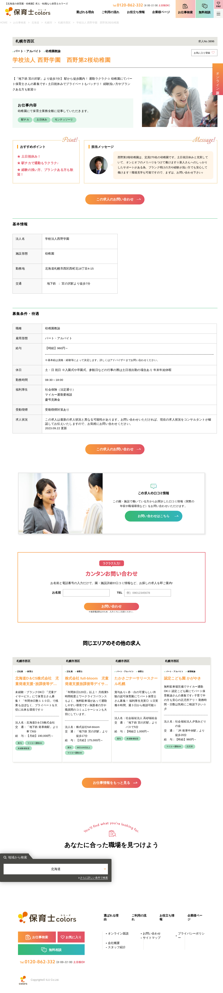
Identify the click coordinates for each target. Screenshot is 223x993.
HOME (4, 22)
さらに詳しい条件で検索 (150, 878)
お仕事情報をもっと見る (111, 781)
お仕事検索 (185, 12)
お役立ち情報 (136, 12)
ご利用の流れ (110, 12)
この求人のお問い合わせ (115, 199)
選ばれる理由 (85, 12)
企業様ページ (161, 12)
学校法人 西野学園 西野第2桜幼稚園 (97, 22)
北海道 (35, 22)
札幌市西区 (64, 22)
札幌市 (48, 22)
